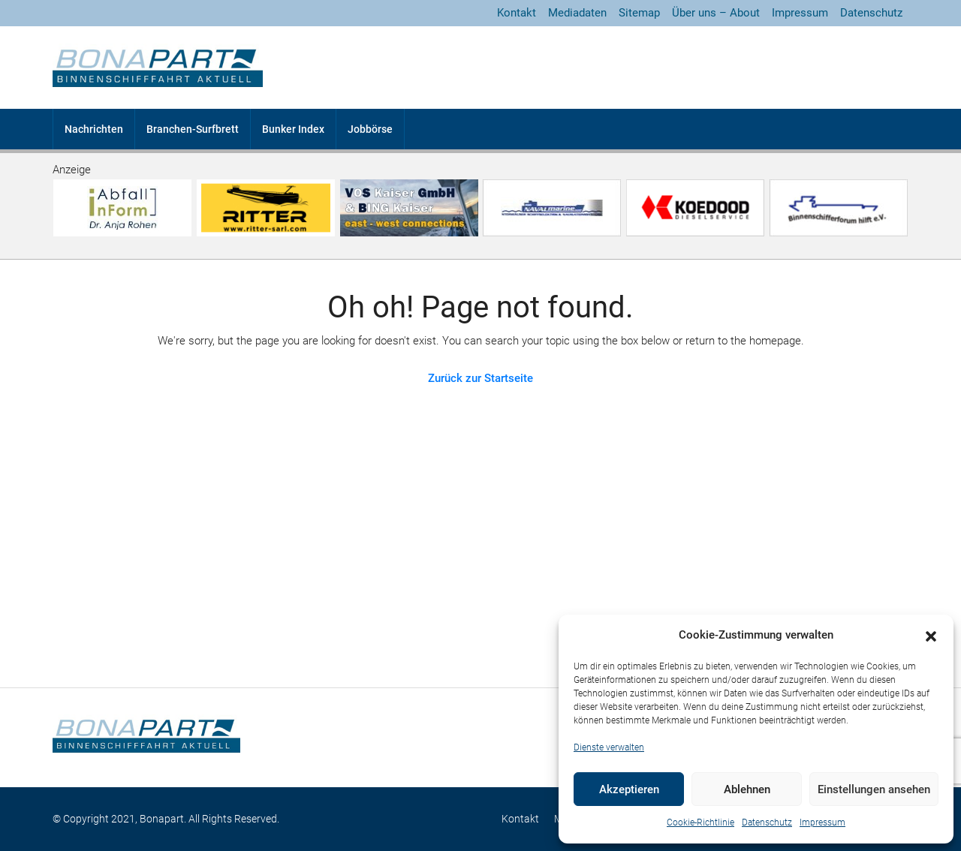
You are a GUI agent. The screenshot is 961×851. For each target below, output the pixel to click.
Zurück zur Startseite (480, 378)
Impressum (822, 822)
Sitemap (639, 13)
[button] (930, 635)
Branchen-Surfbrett (192, 129)
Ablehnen (747, 789)
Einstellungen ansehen (874, 789)
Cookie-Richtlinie (700, 822)
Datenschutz (767, 822)
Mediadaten (577, 13)
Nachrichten (94, 129)
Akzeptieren (629, 789)
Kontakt (516, 13)
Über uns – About (716, 13)
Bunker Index (293, 129)
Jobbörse (370, 129)
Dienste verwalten (609, 747)
